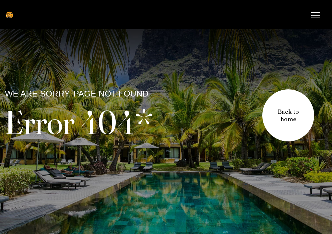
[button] (288, 115)
